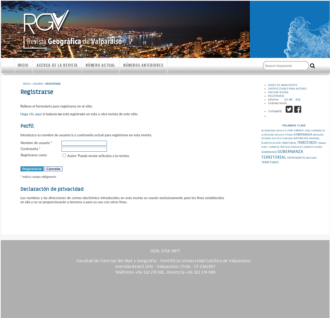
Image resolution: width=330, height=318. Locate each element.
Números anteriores (143, 65)
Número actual (100, 65)
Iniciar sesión (278, 92)
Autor (71, 156)
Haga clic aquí (31, 114)
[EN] (297, 100)
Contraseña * (30, 149)
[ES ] (289, 100)
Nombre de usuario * (36, 143)
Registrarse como (34, 155)
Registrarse (276, 96)
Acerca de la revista (57, 65)
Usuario (38, 83)
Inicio (23, 65)
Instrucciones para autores (287, 89)
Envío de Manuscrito (282, 85)
